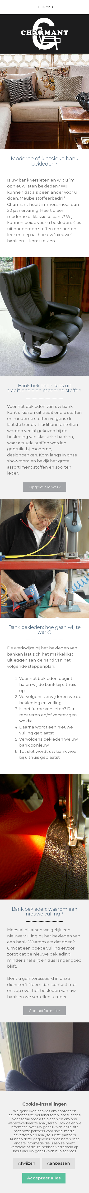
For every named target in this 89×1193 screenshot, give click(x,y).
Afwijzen (26, 1163)
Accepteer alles (44, 1178)
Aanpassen (58, 1163)
